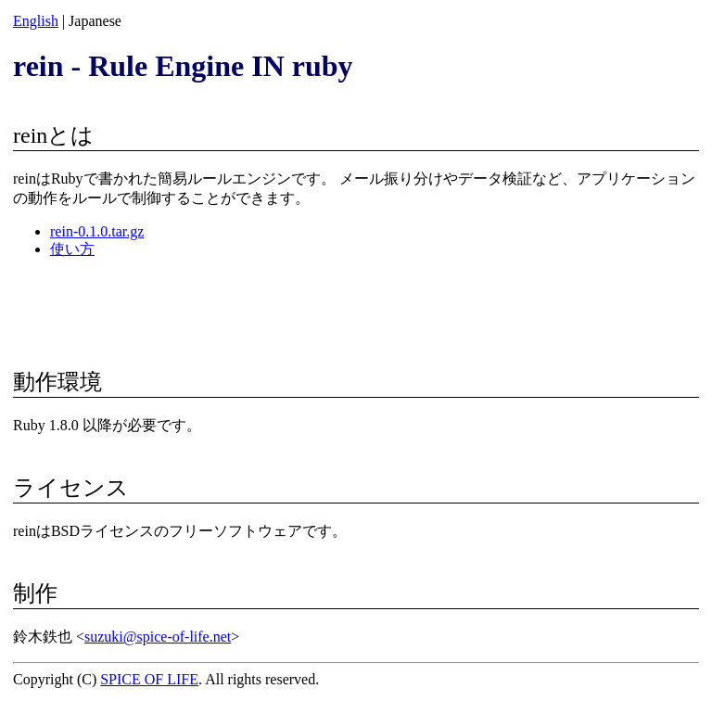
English (35, 21)
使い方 (72, 249)
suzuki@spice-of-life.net (157, 636)
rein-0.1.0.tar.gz (97, 231)
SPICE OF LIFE (149, 679)
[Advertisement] (356, 302)
